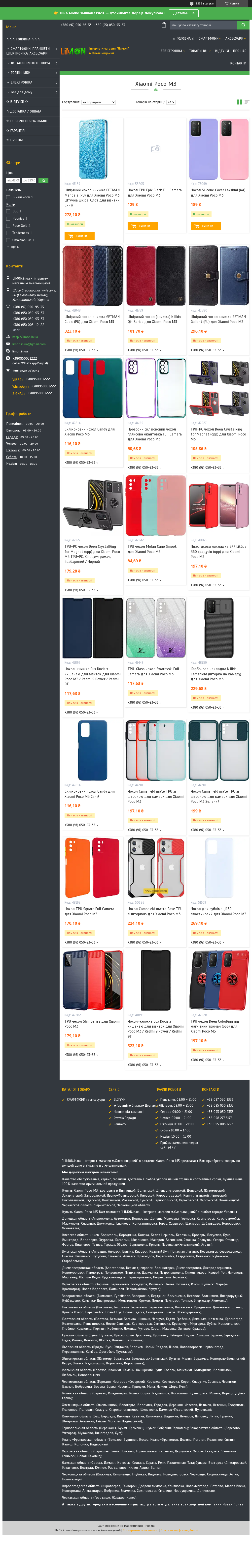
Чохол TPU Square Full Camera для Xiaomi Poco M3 (89, 911)
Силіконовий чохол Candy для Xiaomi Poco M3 (90, 431)
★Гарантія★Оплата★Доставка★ (137, 1106)
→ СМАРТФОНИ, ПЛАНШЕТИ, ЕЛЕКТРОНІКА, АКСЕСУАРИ (28, 51)
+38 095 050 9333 (220, 1106)
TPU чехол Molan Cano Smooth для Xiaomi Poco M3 (153, 549)
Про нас (239, 51)
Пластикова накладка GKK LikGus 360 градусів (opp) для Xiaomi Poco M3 (218, 551)
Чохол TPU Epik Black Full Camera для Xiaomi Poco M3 (155, 192)
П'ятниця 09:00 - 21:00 (177, 1124)
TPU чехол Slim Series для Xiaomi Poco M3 (92, 1024)
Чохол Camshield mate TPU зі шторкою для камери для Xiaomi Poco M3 (155, 796)
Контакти (238, 63)
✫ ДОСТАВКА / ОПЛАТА (23, 111)
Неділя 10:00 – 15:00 (175, 1137)
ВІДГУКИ (222, 51)
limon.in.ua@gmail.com (29, 344)
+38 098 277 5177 (219, 1118)
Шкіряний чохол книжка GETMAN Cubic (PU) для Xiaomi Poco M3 (92, 319)
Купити (81, 236)
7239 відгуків (205, 3)
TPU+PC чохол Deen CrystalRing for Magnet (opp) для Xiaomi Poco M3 (218, 434)
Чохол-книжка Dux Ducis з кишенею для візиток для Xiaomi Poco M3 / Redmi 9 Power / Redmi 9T (92, 676)
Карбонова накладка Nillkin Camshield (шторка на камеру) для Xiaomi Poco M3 (216, 674)
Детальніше (184, 13)
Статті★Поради (125, 1118)
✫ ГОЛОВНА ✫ (184, 38)
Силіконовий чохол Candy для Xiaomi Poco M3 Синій (90, 794)
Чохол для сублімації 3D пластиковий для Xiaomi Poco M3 (218, 911)
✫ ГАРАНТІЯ (15, 131)
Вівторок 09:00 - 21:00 (176, 1106)
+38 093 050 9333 (220, 1112)
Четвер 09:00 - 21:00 (175, 1118)
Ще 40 (15, 247)
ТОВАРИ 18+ (198, 51)
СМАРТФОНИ (208, 38)
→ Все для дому (19, 92)
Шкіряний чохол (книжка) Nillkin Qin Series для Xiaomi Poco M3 (154, 319)
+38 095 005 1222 (220, 1124)
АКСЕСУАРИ (234, 38)
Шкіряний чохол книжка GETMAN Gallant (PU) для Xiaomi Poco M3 (218, 319)
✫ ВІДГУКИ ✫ (17, 102)
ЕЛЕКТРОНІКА (171, 51)
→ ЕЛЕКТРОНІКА (19, 82)
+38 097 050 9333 (220, 1100)
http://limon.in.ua (25, 337)
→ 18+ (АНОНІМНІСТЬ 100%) (28, 63)
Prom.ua (149, 1525)
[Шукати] (243, 25)
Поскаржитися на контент (141, 1530)
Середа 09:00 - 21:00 (176, 1112)
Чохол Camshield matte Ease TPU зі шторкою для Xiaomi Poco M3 (155, 911)
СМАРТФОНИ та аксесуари (86, 1100)
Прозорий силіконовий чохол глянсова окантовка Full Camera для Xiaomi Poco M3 (155, 434)
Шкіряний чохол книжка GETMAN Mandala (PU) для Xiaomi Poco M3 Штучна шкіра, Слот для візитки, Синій (92, 197)
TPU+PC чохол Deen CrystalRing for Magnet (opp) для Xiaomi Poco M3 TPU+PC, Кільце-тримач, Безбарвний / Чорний (92, 554)
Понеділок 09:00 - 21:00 (178, 1100)
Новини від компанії (129, 1112)
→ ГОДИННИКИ (18, 73)
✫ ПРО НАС (15, 140)
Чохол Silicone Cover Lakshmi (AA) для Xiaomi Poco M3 (218, 192)
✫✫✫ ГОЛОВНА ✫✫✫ (23, 39)
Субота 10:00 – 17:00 (175, 1130)
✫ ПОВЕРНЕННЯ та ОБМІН (26, 121)
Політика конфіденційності (179, 1530)
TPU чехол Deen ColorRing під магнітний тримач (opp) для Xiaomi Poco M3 (215, 1026)
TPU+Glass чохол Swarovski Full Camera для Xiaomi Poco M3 (153, 671)
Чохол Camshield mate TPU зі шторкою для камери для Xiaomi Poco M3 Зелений (219, 796)
